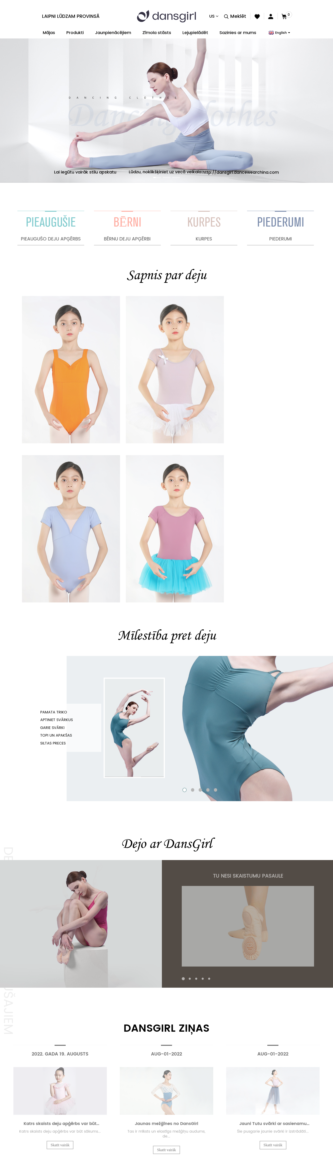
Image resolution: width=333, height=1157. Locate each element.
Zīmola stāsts (156, 32)
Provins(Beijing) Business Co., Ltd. (40, 1097)
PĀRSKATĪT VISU (166, 977)
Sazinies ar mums (237, 32)
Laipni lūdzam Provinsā (70, 16)
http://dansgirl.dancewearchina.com (241, 172)
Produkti (75, 32)
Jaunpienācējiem (113, 32)
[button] (155, 177)
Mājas (49, 32)
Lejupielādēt (195, 32)
